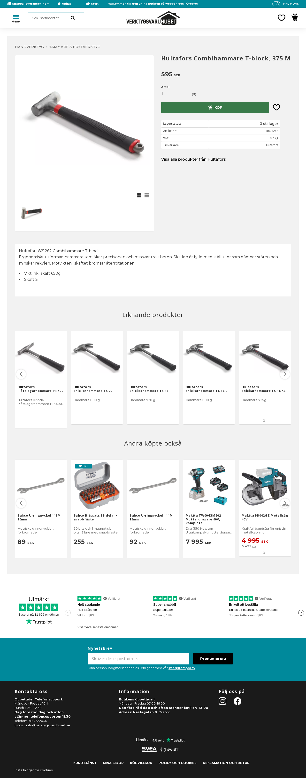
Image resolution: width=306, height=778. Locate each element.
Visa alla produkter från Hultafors (193, 159)
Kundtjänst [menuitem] (85, 763)
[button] (281, 18)
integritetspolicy (181, 668)
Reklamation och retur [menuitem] (226, 763)
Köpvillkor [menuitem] (141, 763)
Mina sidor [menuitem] (113, 763)
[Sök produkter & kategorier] (56, 18)
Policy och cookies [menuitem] (178, 763)
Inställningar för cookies (34, 770)
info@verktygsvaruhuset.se (48, 725)
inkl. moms (291, 3)
